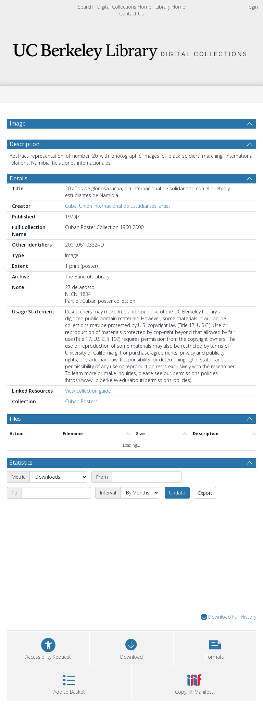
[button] (215, 647)
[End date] (56, 493)
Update (177, 492)
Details (18, 178)
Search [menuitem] (85, 6)
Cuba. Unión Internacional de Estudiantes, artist (117, 206)
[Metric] (58, 477)
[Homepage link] (131, 50)
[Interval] (139, 493)
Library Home (170, 6)
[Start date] (146, 477)
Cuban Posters (81, 401)
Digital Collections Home (124, 6)
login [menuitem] (253, 6)
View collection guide (88, 390)
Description (24, 144)
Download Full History (228, 617)
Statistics (21, 462)
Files (15, 418)
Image (18, 123)
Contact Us (131, 13)
